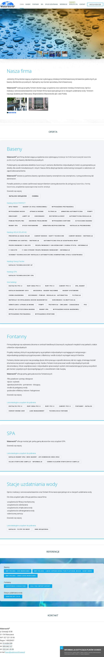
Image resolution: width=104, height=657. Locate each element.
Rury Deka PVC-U (34, 286)
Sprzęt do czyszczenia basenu (22, 309)
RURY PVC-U (49, 286)
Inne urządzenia (41, 529)
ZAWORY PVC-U (65, 286)
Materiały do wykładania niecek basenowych (28, 300)
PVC (85, 304)
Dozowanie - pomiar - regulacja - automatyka (48, 295)
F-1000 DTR (13, 250)
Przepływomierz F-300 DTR (20, 245)
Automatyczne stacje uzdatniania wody (61, 240)
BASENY (28, 4)
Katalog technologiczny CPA (21, 275)
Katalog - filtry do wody (19, 529)
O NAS (22, 4)
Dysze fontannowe (30, 225)
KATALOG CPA (73, 4)
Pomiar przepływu (16, 221)
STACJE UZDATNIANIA (51, 4)
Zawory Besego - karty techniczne (49, 236)
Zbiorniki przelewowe (38, 221)
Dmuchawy (13, 216)
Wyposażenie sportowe (45, 314)
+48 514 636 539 (95, 4)
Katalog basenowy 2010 (19, 290)
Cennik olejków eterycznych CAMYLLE (63, 461)
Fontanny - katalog (83, 406)
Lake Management (36, 411)
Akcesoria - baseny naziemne (45, 290)
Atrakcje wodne (36, 211)
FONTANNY (35, 4)
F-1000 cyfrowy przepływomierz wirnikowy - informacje (46, 250)
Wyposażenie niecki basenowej (66, 309)
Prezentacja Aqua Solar (19, 236)
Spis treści (13, 206)
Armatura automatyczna (72, 211)
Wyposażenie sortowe (61, 221)
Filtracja (52, 211)
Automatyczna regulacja (80, 216)
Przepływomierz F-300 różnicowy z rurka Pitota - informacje (61, 245)
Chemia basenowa (16, 295)
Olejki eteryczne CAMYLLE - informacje (25, 461)
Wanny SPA (43, 309)
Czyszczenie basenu (83, 221)
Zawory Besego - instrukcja (81, 236)
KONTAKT (82, 4)
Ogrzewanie (39, 216)
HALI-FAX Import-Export (40, 586)
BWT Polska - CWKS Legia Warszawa (21, 575)
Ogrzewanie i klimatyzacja (63, 300)
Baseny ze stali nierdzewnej (35, 206)
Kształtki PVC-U (15, 286)
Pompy (90, 211)
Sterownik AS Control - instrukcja (24, 240)
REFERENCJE (63, 4)
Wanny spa (13, 225)
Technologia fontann (58, 411)
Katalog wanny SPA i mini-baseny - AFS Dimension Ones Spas (34, 457)
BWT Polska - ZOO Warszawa (18, 571)
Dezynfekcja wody (57, 216)
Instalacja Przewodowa (80, 225)
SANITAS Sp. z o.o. (13, 596)
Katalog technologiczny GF (21, 265)
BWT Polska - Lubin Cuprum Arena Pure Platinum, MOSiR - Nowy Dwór (63, 571)
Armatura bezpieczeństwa (54, 225)
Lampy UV (26, 216)
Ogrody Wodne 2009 (17, 411)
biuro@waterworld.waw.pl (15, 652)
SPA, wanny (80, 286)
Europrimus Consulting (16, 586)
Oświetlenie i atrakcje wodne (21, 304)
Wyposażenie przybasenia (63, 206)
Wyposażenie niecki (17, 211)
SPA (42, 4)
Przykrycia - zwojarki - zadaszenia (64, 304)
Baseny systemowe (70, 290)
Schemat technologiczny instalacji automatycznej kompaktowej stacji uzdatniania (46, 254)
